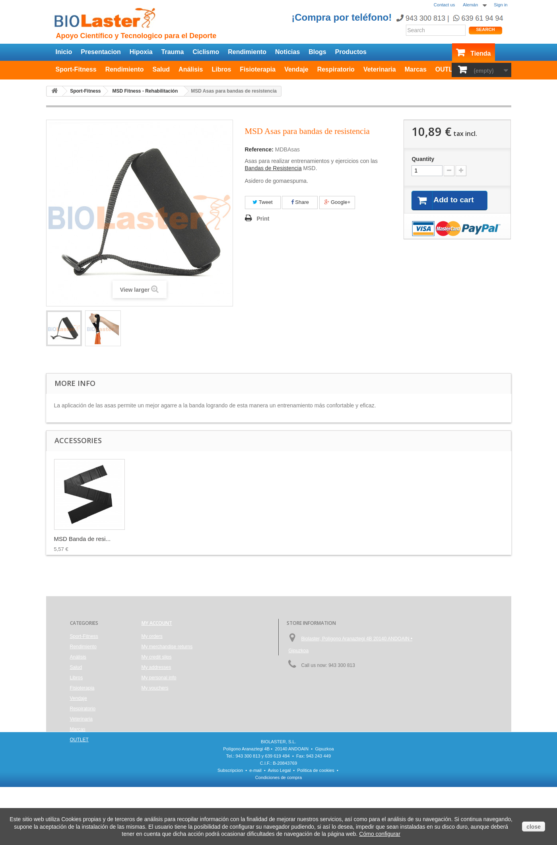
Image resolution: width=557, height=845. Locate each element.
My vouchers (155, 688)
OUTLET (448, 69)
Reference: (259, 149)
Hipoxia (141, 51)
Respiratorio (336, 69)
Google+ (337, 202)
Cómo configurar (379, 834)
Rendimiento (247, 51)
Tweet (262, 202)
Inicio (64, 51)
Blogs (317, 51)
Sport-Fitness (76, 69)
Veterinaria (379, 69)
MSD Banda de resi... (240, 538)
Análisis (191, 69)
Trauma (172, 51)
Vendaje (296, 69)
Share (300, 202)
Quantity (422, 159)
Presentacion (100, 51)
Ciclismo (205, 51)
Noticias (287, 51)
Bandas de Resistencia (273, 168)
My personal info (159, 677)
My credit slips (157, 657)
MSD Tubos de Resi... (162, 538)
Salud (161, 69)
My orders (152, 636)
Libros (221, 69)
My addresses (156, 667)
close (533, 827)
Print (263, 218)
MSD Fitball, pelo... (79, 538)
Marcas (416, 69)
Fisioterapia (258, 69)
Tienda (480, 53)
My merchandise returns (167, 646)
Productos (351, 51)
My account (157, 623)
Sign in (500, 4)
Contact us (444, 4)
